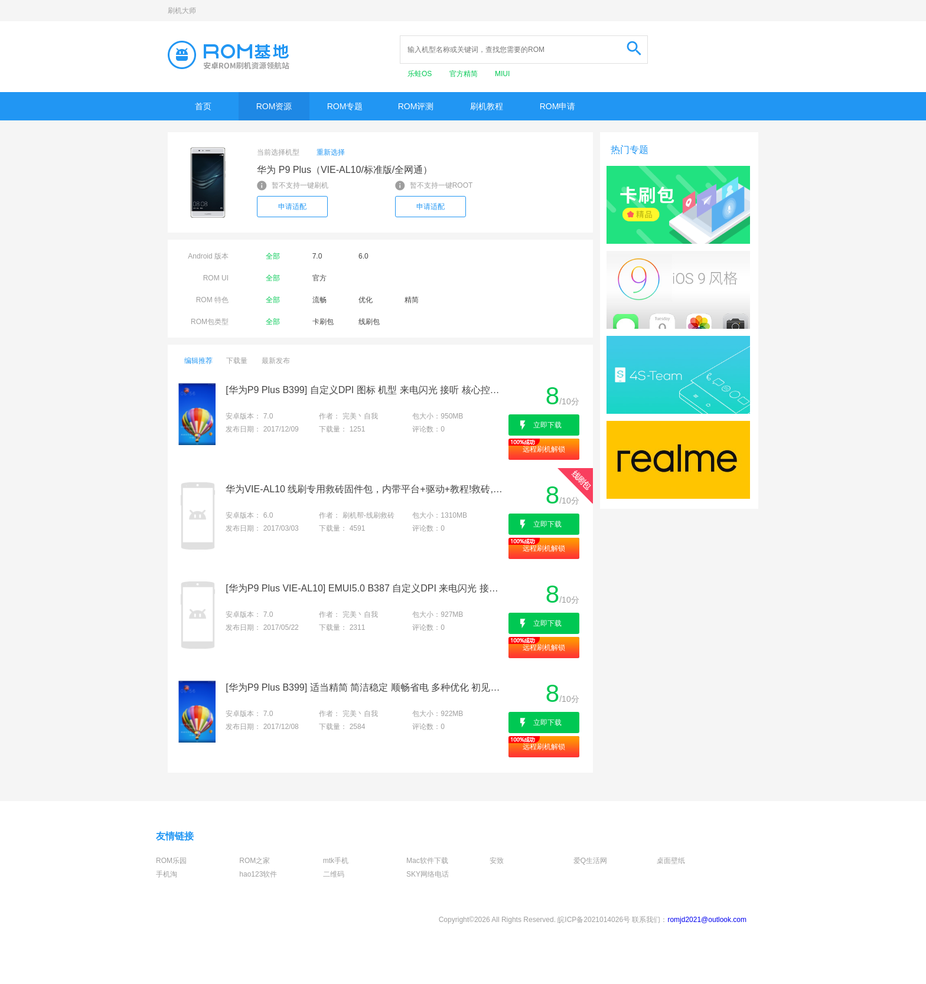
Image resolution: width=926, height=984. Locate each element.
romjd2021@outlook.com (706, 920)
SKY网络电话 (427, 874)
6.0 (363, 256)
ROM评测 (416, 106)
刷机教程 (486, 106)
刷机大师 (182, 10)
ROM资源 (274, 106)
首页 (203, 106)
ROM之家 (254, 860)
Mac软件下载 (427, 860)
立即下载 (547, 425)
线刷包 (369, 322)
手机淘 (166, 874)
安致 (497, 860)
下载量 (236, 361)
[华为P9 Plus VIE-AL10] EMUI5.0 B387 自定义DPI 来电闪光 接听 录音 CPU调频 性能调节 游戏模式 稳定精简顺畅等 (366, 588)
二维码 (333, 874)
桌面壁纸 (671, 860)
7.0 (317, 256)
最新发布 (276, 361)
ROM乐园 (171, 860)
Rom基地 (228, 55)
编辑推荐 (198, 361)
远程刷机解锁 (544, 449)
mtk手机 (335, 860)
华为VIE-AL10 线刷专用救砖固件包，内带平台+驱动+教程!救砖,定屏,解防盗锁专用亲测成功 (366, 489)
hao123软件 (258, 874)
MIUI (502, 74)
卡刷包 (323, 322)
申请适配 (292, 206)
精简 (412, 300)
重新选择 (331, 152)
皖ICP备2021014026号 (593, 920)
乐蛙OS (420, 74)
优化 (365, 300)
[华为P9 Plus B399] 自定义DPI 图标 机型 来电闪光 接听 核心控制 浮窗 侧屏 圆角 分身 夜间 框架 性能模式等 (366, 390)
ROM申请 (558, 106)
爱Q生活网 (590, 860)
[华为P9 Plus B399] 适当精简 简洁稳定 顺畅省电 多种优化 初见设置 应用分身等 (366, 687)
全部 (273, 256)
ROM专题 (345, 106)
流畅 (319, 300)
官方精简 (464, 74)
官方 (319, 278)
